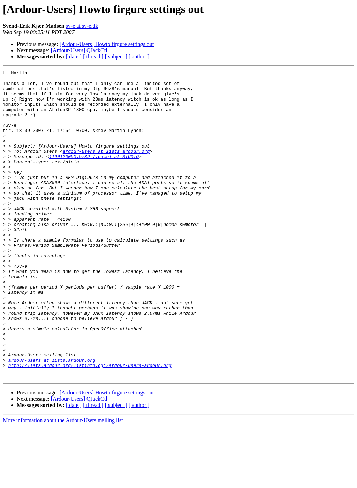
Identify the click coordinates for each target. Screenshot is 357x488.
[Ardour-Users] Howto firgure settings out (107, 44)
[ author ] (139, 57)
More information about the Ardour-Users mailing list (63, 482)
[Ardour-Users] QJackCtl (79, 50)
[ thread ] (93, 57)
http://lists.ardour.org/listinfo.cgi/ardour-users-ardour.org (90, 425)
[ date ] (74, 57)
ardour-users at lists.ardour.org (106, 168)
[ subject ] (116, 57)
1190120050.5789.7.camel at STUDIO (94, 174)
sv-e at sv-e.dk (82, 26)
